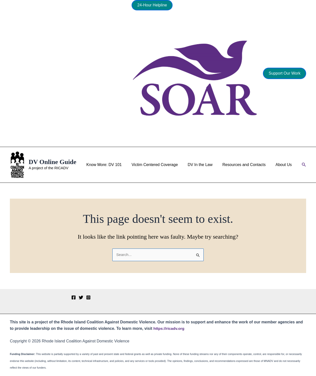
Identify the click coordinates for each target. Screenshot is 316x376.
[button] (284, 73)
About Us (284, 165)
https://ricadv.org (169, 328)
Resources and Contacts (247, 165)
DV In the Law (205, 165)
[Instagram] (88, 297)
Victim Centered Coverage (161, 165)
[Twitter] (81, 297)
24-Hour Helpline (152, 5)
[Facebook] (73, 297)
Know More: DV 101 (113, 165)
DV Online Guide (52, 162)
